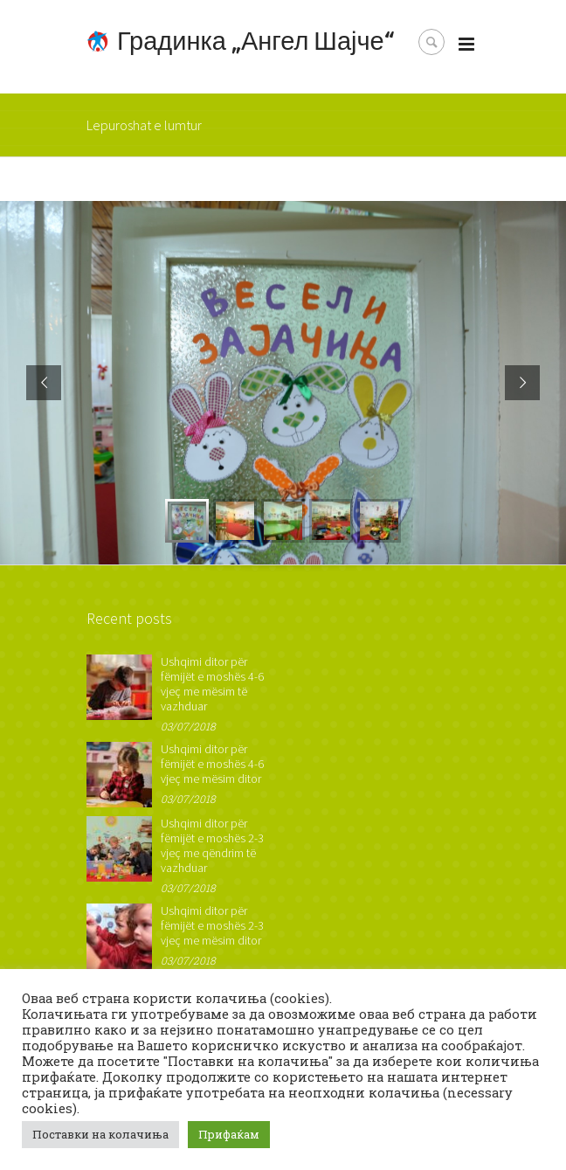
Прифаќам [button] (228, 1134)
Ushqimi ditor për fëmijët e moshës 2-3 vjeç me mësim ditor (212, 925)
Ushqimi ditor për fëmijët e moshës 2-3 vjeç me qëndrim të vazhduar (212, 845)
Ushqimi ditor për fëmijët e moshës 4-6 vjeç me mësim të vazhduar (212, 684)
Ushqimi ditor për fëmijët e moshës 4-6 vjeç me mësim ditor (212, 763)
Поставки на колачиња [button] (100, 1134)
